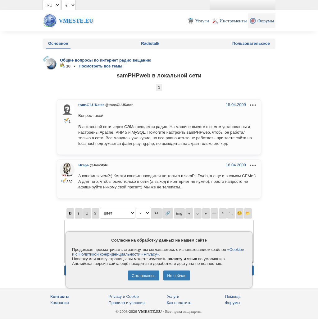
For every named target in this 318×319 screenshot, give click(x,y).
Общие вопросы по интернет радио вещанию (105, 60)
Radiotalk (150, 43)
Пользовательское (251, 43)
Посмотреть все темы (100, 66)
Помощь (233, 296)
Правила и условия (127, 302)
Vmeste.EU (76, 20)
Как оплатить (179, 302)
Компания (59, 302)
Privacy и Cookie (124, 296)
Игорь (83, 165)
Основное (58, 43)
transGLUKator (91, 105)
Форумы (232, 302)
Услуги (173, 296)
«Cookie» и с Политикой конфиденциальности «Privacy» (158, 252)
